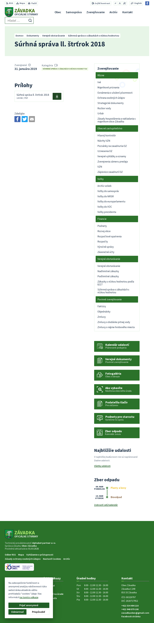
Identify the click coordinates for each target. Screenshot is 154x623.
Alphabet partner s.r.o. (44, 542)
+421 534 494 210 (130, 605)
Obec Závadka (29, 545)
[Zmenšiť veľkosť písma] (115, 3)
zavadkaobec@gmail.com (135, 612)
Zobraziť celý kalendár (106, 504)
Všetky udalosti (102, 465)
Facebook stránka (130, 616)
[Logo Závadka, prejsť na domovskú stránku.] (21, 12)
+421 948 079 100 (130, 609)
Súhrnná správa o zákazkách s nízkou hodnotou (65, 69)
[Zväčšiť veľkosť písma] (124, 3)
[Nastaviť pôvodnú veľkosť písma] (120, 3)
